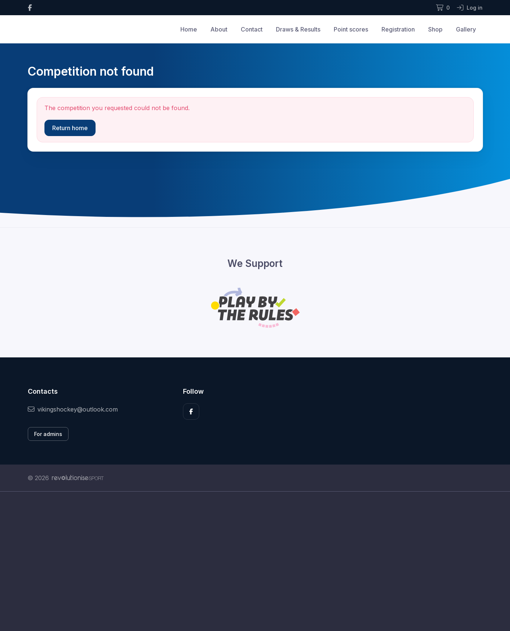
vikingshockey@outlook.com (73, 409)
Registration (398, 29)
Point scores (351, 29)
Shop (435, 29)
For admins (48, 434)
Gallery (466, 29)
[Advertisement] (249, 561)
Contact (252, 29)
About (218, 29)
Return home (70, 128)
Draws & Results (298, 29)
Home (188, 29)
